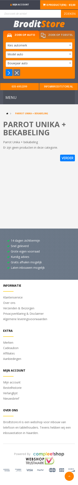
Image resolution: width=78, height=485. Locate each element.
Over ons (9, 303)
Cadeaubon (11, 348)
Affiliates (9, 353)
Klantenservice (13, 297)
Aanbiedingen (12, 359)
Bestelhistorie (12, 388)
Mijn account (12, 382)
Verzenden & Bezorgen (18, 308)
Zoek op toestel (57, 35)
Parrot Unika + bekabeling (31, 113)
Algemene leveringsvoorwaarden (25, 319)
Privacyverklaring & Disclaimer (23, 314)
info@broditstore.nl (58, 86)
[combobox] (39, 45)
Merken (8, 342)
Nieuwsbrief (11, 398)
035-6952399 (19, 86)
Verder (67, 158)
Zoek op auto (21, 35)
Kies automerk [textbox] (17, 45)
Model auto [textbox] (15, 54)
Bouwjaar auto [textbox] (17, 63)
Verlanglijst (10, 393)
